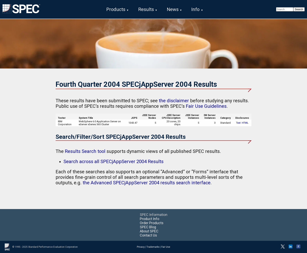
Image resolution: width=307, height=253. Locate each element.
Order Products (151, 223)
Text (238, 122)
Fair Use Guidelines (206, 106)
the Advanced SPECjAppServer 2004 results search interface (146, 182)
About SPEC (149, 231)
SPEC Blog (148, 227)
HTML (245, 122)
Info (195, 9)
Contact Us (148, 235)
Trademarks (153, 247)
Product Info (149, 219)
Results (146, 9)
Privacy (141, 247)
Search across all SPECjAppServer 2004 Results (113, 161)
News (173, 9)
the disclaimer (174, 100)
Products (115, 9)
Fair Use (165, 247)
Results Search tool (85, 151)
